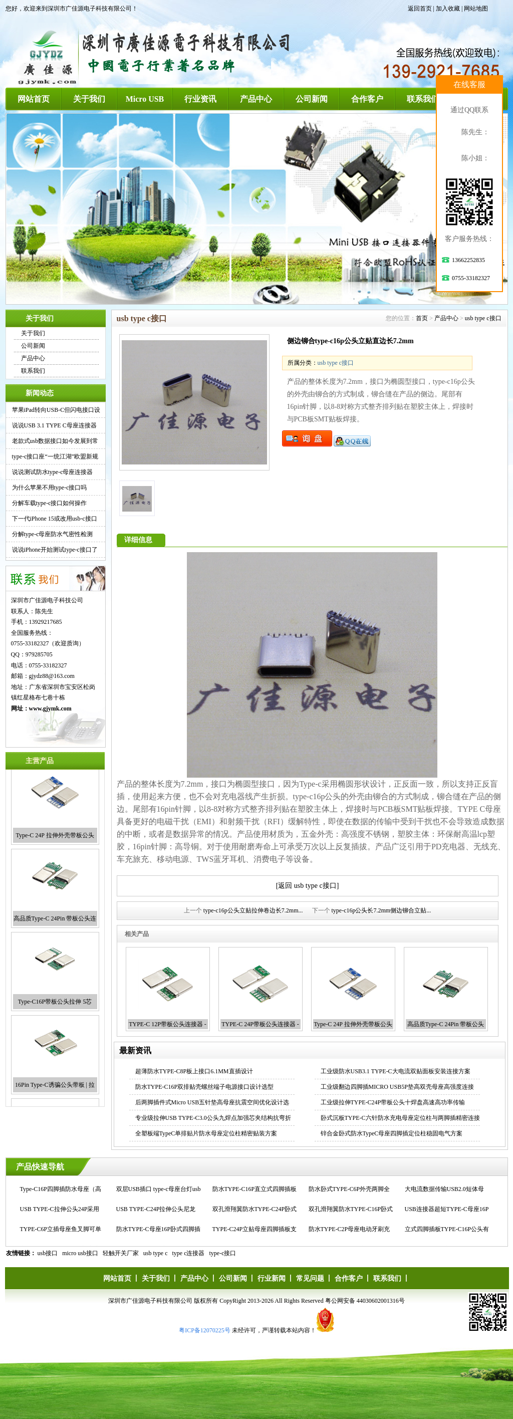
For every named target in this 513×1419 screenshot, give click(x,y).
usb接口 (48, 1253)
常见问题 (310, 1278)
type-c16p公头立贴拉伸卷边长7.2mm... (253, 910)
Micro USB (145, 99)
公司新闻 (312, 99)
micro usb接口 (80, 1253)
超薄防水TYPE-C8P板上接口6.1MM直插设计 (194, 1071)
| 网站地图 (474, 8)
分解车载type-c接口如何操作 (49, 503)
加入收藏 (448, 8)
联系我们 (423, 99)
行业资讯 (200, 99)
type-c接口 (222, 1253)
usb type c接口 (483, 318)
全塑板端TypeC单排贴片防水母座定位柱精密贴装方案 (206, 1133)
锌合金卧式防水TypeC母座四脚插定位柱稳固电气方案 (392, 1133)
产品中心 (256, 99)
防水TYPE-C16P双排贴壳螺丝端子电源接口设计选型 (204, 1086)
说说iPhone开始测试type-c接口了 (55, 549)
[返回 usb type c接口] (307, 885)
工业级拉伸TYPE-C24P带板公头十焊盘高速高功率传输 (393, 1102)
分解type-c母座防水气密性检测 (52, 534)
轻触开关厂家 (121, 1253)
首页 (422, 318)
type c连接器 (188, 1253)
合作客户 (367, 99)
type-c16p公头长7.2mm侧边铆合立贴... (381, 910)
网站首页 (34, 99)
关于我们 (89, 99)
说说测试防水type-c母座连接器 (52, 472)
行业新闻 (272, 1278)
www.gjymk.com (50, 708)
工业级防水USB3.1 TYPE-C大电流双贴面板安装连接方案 (395, 1071)
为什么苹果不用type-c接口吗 (49, 487)
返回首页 (420, 8)
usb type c (155, 1253)
